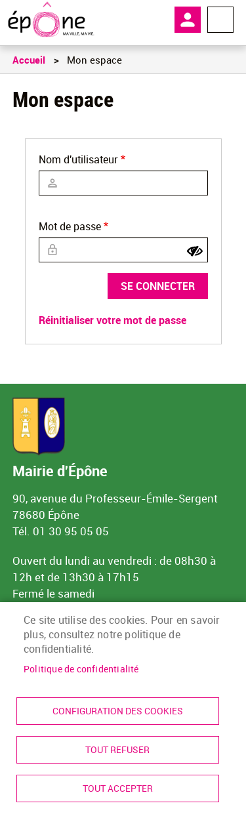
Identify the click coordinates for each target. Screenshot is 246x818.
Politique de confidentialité (81, 669)
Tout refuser (117, 750)
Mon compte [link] (187, 20)
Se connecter (158, 286)
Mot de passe (70, 226)
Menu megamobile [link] (220, 20)
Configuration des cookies (117, 711)
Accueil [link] (28, 59)
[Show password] (195, 251)
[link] (51, 19)
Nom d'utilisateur (78, 159)
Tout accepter (118, 788)
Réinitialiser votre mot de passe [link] (112, 320)
